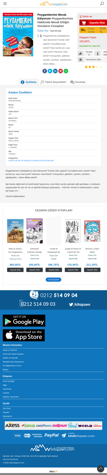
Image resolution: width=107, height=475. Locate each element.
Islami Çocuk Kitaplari (43, 161)
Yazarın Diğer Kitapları (53, 210)
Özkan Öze (15, 256)
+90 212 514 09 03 (10, 459)
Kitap (10, 161)
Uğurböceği (34, 259)
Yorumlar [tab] (80, 82)
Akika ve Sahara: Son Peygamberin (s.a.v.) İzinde (15, 252)
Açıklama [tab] (31, 82)
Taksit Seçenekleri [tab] (55, 82)
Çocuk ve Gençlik (22, 161)
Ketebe (53, 259)
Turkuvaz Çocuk (15, 259)
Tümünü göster (53, 280)
